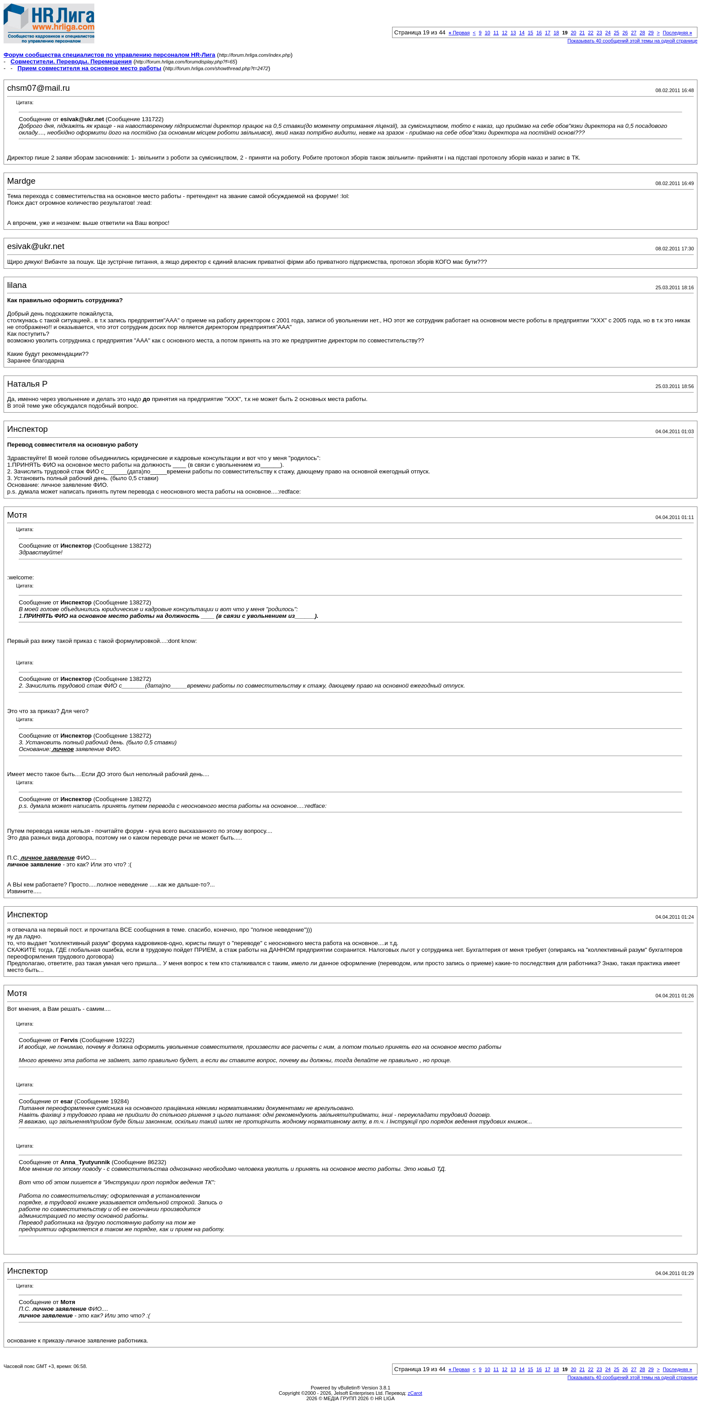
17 (547, 32)
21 (582, 32)
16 (539, 32)
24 (608, 32)
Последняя (677, 32)
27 (633, 32)
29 (651, 32)
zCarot (415, 1393)
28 (642, 32)
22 (590, 32)
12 (504, 32)
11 (495, 32)
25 (616, 32)
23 (599, 32)
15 (530, 32)
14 (521, 32)
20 (573, 32)
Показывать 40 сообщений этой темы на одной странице (632, 40)
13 (513, 32)
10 (487, 32)
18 (556, 32)
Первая (458, 32)
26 (625, 32)
